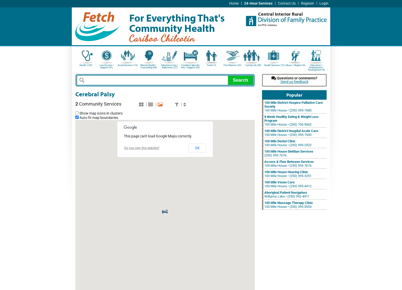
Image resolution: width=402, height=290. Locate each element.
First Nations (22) (232, 65)
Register (307, 3)
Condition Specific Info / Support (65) (190, 66)
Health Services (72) (274, 65)
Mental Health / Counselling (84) (148, 66)
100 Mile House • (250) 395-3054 (288, 205)
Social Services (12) (128, 65)
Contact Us (287, 3)
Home (234, 3)
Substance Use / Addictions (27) (169, 66)
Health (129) (85, 65)
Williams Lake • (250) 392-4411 (286, 194)
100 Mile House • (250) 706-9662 (291, 120)
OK (197, 148)
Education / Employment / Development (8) (316, 67)
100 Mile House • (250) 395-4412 (287, 184)
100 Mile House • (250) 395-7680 (293, 106)
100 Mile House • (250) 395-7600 (291, 133)
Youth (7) (211, 65)
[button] (165, 211)
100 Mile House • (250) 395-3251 (287, 174)
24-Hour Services (258, 3)
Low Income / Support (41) (106, 66)
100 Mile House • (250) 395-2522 (287, 143)
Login (323, 3)
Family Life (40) (253, 65)
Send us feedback (294, 82)
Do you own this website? (141, 148)
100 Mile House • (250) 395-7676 (289, 163)
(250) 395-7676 (288, 153)
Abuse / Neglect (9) (295, 65)
